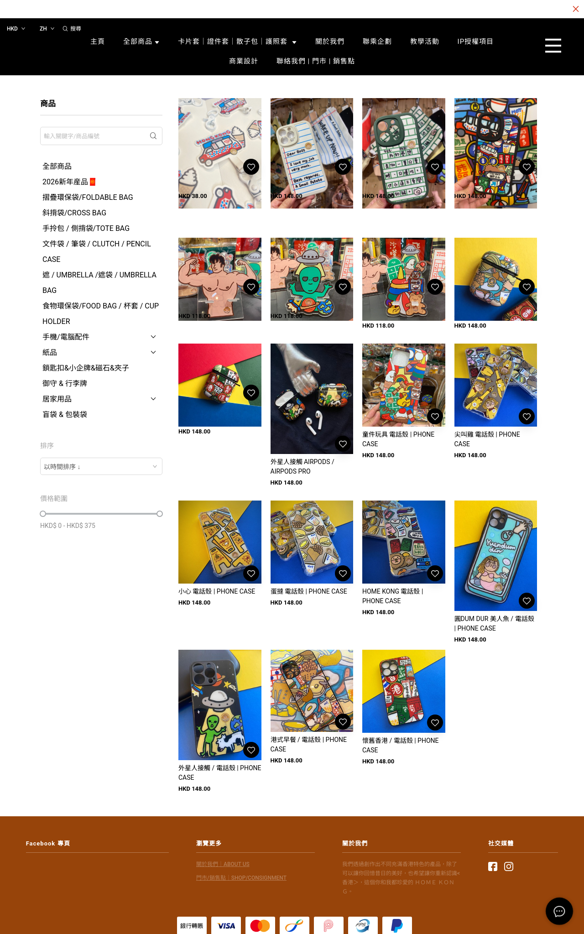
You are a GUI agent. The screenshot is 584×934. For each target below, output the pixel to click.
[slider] (43, 514)
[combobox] (101, 466)
